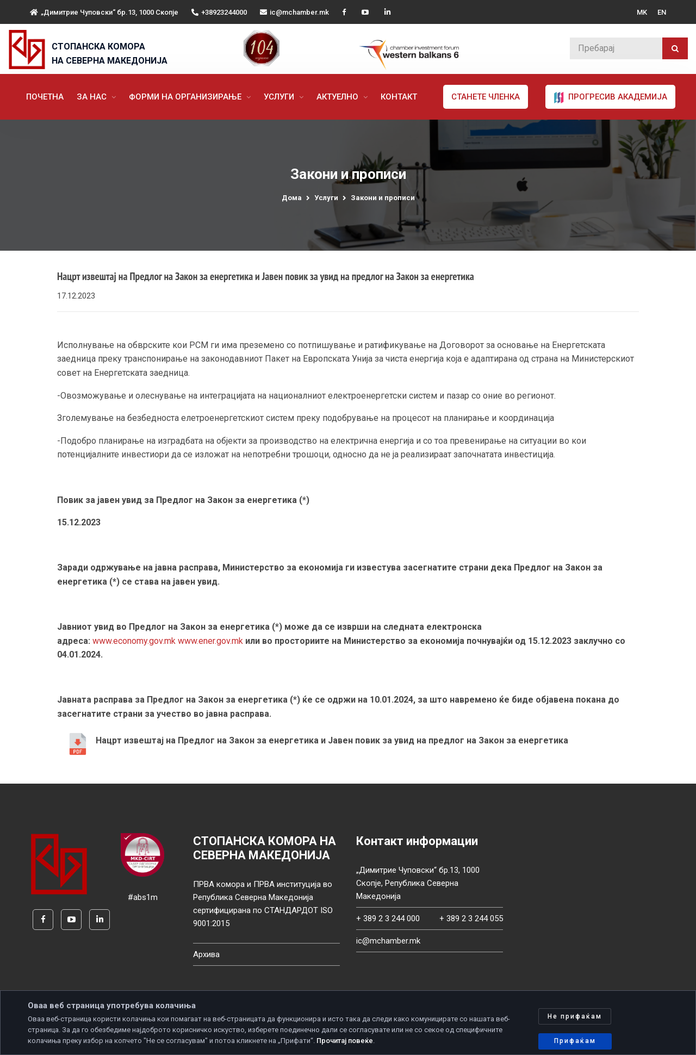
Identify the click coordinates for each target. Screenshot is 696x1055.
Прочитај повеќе (344, 1041)
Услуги (280, 97)
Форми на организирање (186, 97)
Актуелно (338, 97)
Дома (292, 198)
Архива (206, 955)
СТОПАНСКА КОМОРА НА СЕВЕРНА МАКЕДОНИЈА (109, 53)
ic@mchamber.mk (294, 12)
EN (661, 12)
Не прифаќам (575, 1016)
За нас (93, 97)
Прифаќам (575, 1041)
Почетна (45, 97)
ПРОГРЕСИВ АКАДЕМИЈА (610, 97)
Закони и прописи (383, 198)
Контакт (399, 97)
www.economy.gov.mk (134, 642)
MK (642, 12)
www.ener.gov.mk (210, 642)
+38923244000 (219, 12)
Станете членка (485, 97)
